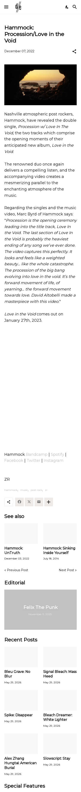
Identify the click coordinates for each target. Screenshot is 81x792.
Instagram (54, 460)
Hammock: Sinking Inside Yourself (59, 550)
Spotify (57, 454)
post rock (36, 490)
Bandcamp (37, 454)
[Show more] (48, 502)
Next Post (66, 570)
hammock (10, 490)
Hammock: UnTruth (13, 550)
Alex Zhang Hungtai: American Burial (20, 763)
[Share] (74, 51)
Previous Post (17, 570)
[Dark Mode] (67, 7)
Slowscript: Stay (56, 758)
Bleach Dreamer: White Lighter (57, 717)
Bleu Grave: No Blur (17, 674)
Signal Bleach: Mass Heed (59, 674)
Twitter (33, 460)
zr (46, 490)
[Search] (75, 7)
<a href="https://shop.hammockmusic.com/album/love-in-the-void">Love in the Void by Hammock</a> (40, 396)
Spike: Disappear (18, 715)
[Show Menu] (6, 7)
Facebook (13, 460)
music (24, 490)
